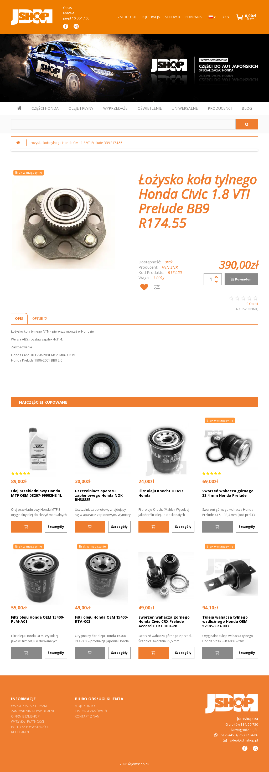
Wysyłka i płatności (27, 721)
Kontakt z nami (87, 716)
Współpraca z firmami (29, 706)
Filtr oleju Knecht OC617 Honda (160, 493)
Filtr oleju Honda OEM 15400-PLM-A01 (37, 619)
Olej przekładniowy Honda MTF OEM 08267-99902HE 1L (36, 493)
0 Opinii (252, 304)
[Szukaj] (247, 124)
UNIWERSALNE (185, 108)
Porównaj (194, 17)
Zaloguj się (127, 17)
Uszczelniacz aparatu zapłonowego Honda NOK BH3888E (99, 495)
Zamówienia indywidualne (33, 711)
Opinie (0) (39, 318)
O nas (67, 8)
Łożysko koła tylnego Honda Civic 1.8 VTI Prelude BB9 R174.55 (76, 143)
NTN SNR (170, 267)
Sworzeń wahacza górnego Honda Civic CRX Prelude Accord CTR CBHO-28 (164, 621)
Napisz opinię (247, 309)
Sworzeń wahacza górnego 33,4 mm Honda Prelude (228, 493)
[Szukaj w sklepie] (123, 124)
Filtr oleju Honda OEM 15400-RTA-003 (101, 619)
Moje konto (85, 706)
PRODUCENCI (220, 108)
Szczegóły (56, 526)
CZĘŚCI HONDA (45, 108)
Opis (19, 318)
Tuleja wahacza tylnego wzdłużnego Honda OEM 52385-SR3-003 (225, 621)
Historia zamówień (91, 711)
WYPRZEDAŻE (115, 108)
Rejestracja (151, 17)
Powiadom (241, 279)
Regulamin (20, 732)
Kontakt (68, 13)
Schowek (172, 17)
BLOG (247, 108)
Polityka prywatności (29, 727)
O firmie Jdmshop (25, 716)
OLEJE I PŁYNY (81, 108)
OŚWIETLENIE (150, 108)
